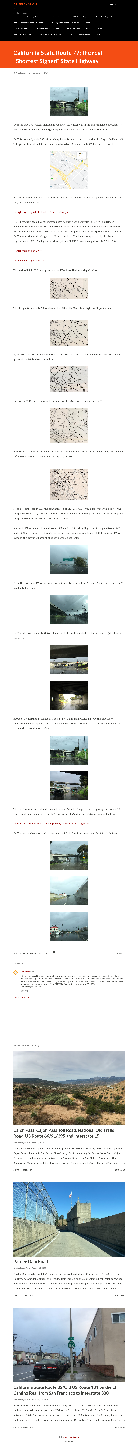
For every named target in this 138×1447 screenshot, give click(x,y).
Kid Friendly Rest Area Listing (51, 34)
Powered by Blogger (69, 1437)
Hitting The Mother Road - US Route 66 (29, 23)
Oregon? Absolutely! (21, 28)
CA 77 (22, 953)
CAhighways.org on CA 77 (27, 250)
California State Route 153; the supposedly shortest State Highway (51, 823)
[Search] (112, 4)
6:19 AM (24, 991)
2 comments (27, 1296)
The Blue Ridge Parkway (53, 17)
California (31, 953)
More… (89, 23)
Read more (120, 1170)
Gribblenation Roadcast (80, 34)
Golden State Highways (22, 34)
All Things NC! (31, 17)
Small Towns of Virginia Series (79, 28)
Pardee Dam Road (30, 1261)
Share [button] (119, 953)
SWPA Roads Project (78, 17)
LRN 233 (40, 953)
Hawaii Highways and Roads (48, 28)
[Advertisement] (69, 1023)
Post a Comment (21, 997)
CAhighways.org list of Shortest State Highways (40, 212)
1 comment (26, 1170)
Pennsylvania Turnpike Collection (65, 23)
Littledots (25, 971)
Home (15, 17)
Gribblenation (25, 4)
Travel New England (102, 17)
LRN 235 (47, 953)
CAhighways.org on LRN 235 (29, 260)
